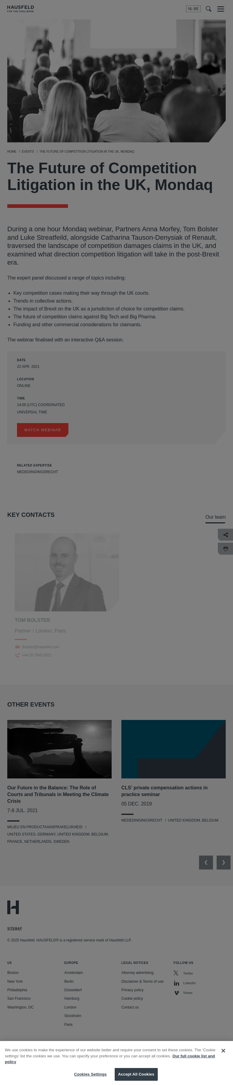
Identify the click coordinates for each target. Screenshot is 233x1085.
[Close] (223, 1056)
